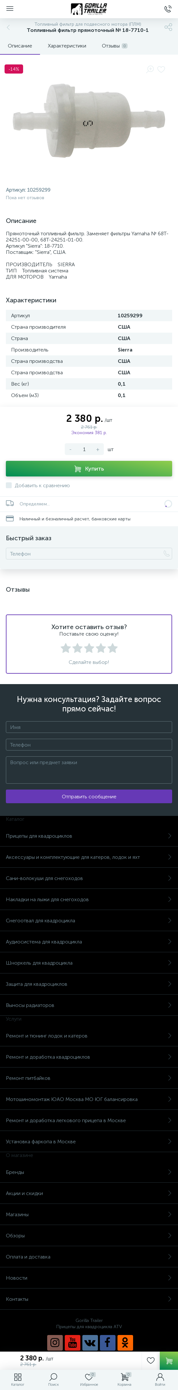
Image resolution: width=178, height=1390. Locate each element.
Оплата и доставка (89, 1257)
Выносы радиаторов (89, 1005)
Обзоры (89, 1235)
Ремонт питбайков (89, 1078)
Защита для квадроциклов (89, 984)
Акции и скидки (89, 1193)
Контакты (89, 1299)
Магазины (89, 1214)
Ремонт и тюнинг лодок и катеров (89, 1036)
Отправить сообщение (89, 796)
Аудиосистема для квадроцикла (89, 942)
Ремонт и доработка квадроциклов (89, 1057)
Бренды (89, 1172)
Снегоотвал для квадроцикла (89, 920)
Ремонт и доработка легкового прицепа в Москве (89, 1120)
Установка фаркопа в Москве (89, 1141)
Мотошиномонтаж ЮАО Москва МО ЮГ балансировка (89, 1099)
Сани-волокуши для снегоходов (89, 878)
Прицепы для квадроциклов (89, 836)
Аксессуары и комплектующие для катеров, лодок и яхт (89, 857)
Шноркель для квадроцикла (89, 963)
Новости (89, 1278)
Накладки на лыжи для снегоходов (89, 899)
